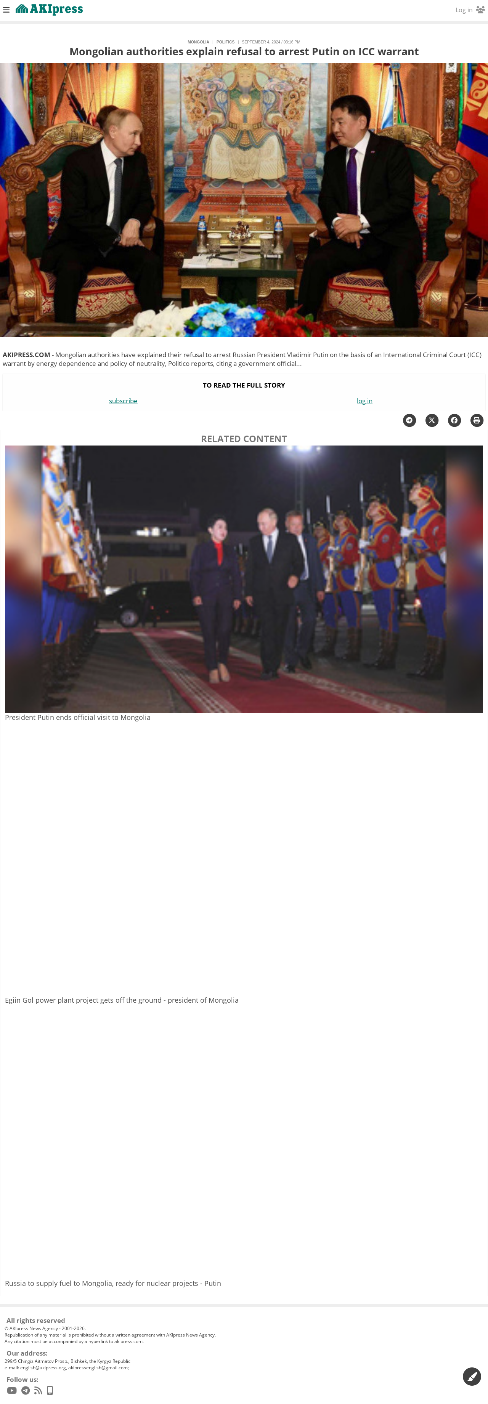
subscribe (123, 400)
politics (225, 42)
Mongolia (198, 42)
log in (364, 400)
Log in (470, 10)
